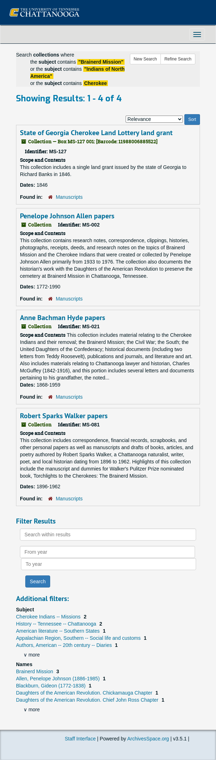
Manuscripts (69, 197)
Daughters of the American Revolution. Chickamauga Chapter (85, 693)
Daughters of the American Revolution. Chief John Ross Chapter (88, 700)
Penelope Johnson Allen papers (67, 215)
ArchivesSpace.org (148, 739)
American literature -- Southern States (58, 631)
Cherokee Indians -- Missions (49, 617)
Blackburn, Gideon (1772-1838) (51, 686)
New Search (145, 59)
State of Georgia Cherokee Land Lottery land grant (96, 132)
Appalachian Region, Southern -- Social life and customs (79, 638)
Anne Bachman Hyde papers (62, 317)
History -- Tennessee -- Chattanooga (57, 624)
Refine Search (177, 59)
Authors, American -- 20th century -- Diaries (64, 645)
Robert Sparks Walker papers (63, 415)
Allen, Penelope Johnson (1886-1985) (58, 678)
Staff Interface (80, 739)
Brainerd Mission (35, 671)
